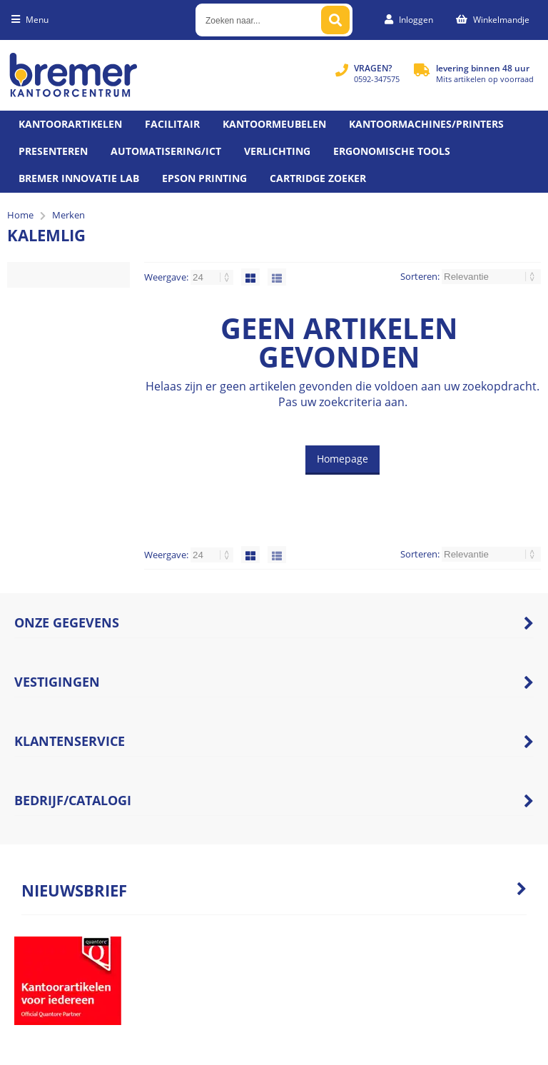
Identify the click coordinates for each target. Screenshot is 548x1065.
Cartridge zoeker (318, 178)
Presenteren (53, 151)
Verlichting (277, 151)
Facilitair (172, 124)
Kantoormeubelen (274, 124)
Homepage (342, 458)
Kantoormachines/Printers (426, 124)
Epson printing (204, 178)
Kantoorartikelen (70, 124)
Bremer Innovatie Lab (79, 178)
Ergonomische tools (391, 151)
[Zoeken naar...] (335, 20)
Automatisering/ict (166, 151)
